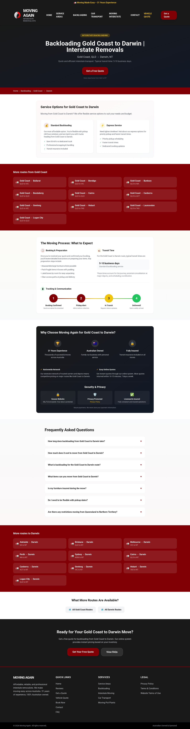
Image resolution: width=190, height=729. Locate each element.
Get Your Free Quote (83, 651)
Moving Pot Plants (106, 702)
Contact (135, 15)
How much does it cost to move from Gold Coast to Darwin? (95, 453)
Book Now (60, 702)
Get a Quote (167, 15)
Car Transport (97, 15)
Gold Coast (37, 91)
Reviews (59, 688)
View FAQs (112, 652)
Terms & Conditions (150, 688)
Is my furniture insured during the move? (95, 488)
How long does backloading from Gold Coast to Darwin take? (95, 441)
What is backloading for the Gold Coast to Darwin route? (95, 464)
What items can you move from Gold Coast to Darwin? (95, 476)
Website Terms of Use (151, 693)
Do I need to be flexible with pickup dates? (95, 500)
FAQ (57, 712)
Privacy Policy (95, 402)
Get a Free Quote (95, 71)
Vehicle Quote (148, 15)
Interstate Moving (106, 693)
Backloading (80, 15)
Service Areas (60, 15)
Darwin (49, 91)
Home (49, 15)
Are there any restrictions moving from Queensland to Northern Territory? (95, 512)
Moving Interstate (115, 15)
